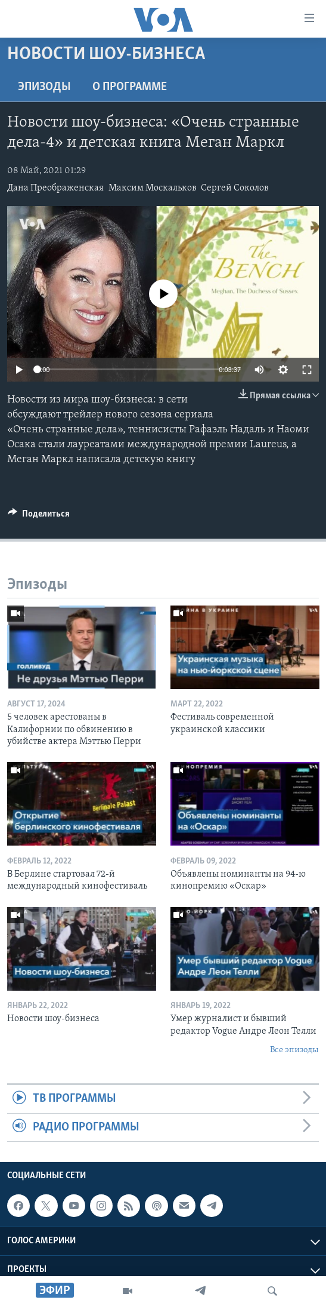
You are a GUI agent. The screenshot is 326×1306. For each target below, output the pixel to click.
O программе (129, 87)
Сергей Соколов (235, 188)
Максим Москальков (152, 188)
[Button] (39, 516)
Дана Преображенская (55, 188)
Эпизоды (44, 87)
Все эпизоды (294, 1050)
